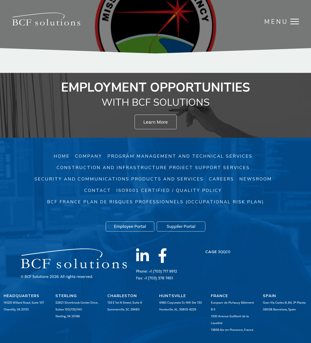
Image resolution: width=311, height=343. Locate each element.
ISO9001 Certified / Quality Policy (169, 190)
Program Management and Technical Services (179, 156)
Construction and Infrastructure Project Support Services (153, 168)
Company (88, 156)
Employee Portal (130, 226)
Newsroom (255, 179)
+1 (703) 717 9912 (163, 271)
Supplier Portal (181, 226)
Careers (221, 179)
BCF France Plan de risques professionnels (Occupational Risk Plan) (155, 202)
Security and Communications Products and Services (119, 179)
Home (62, 156)
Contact (97, 190)
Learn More (155, 122)
